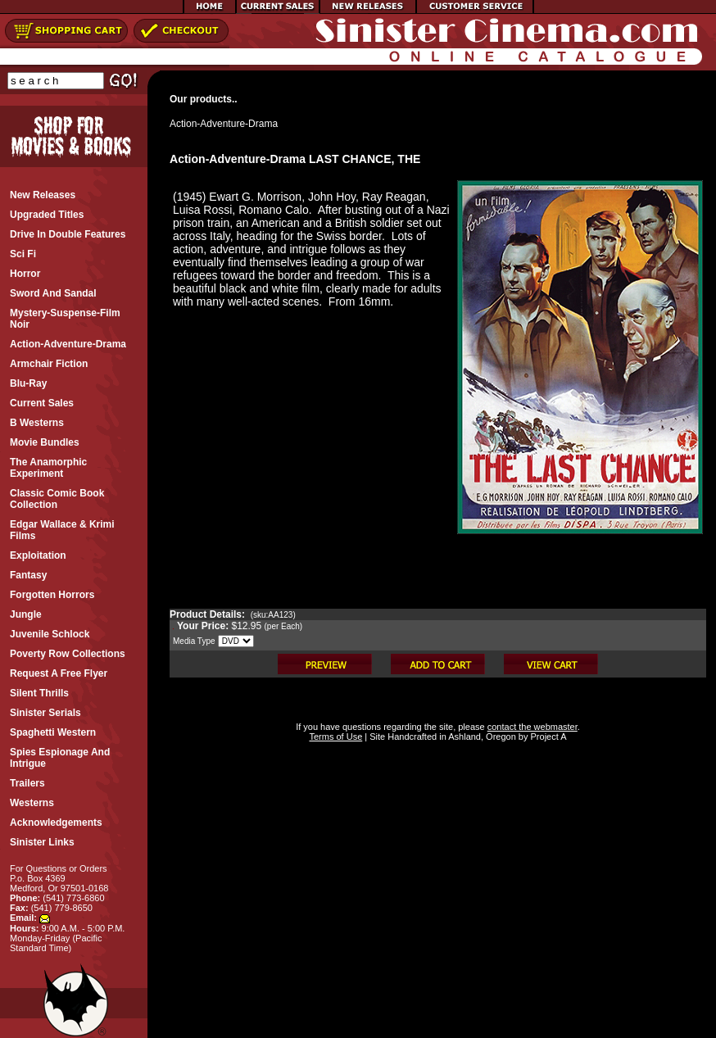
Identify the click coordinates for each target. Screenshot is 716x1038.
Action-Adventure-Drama (224, 123)
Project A (547, 736)
